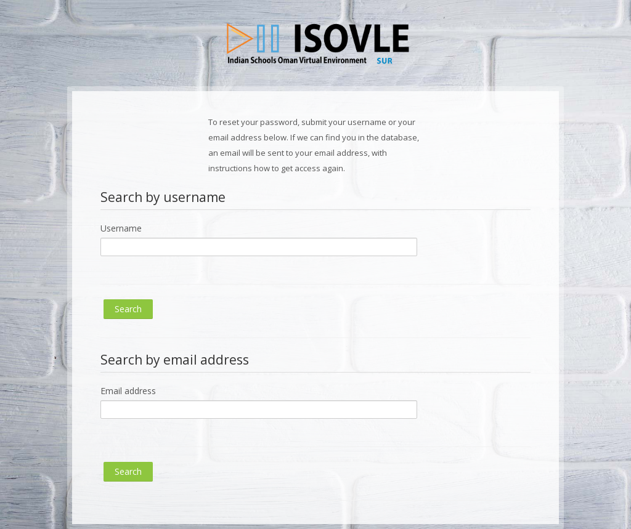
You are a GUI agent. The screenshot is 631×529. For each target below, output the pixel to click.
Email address (128, 391)
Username (121, 228)
